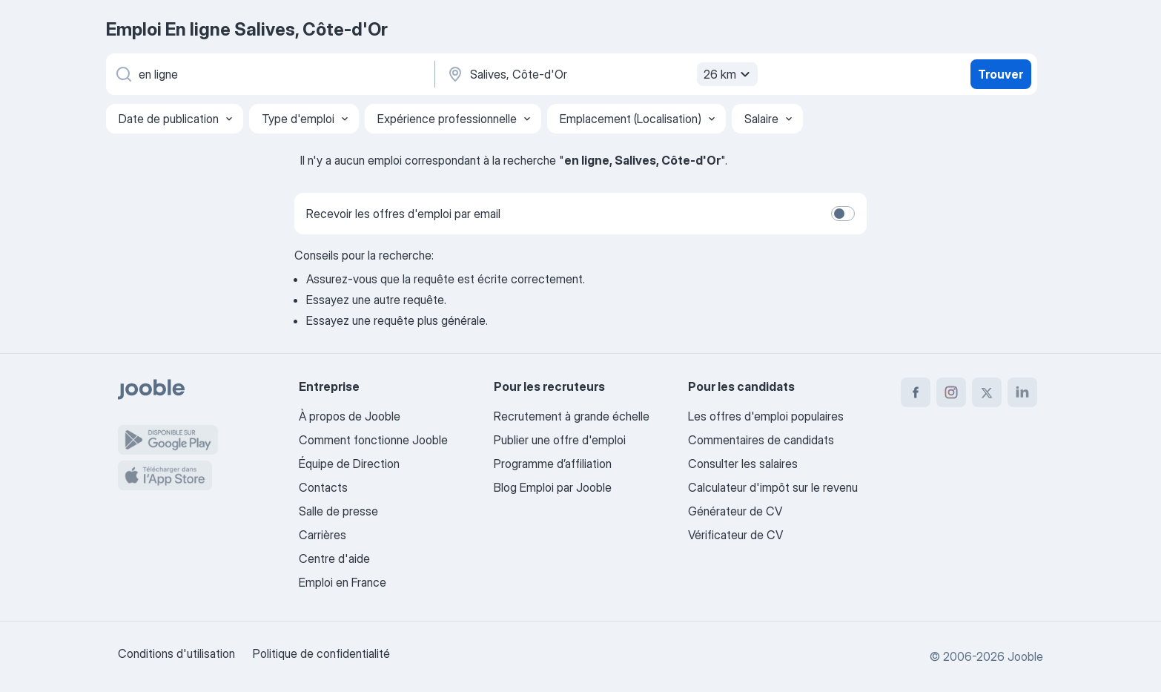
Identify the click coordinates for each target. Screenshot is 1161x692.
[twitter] (987, 392)
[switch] (843, 213)
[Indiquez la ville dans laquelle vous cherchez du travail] (600, 74)
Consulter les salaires (743, 463)
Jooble (1025, 656)
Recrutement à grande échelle (571, 416)
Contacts (323, 487)
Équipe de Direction (349, 463)
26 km (729, 74)
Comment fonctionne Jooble (373, 439)
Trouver (1000, 74)
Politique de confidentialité (321, 653)
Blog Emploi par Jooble (553, 487)
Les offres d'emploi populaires (766, 416)
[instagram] (951, 392)
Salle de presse (338, 511)
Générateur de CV (735, 511)
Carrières (322, 534)
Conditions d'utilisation (176, 653)
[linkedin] (1022, 392)
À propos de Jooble (349, 416)
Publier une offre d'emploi (560, 439)
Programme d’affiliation (553, 463)
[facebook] (915, 392)
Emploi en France (342, 582)
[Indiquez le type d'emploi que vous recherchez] (269, 74)
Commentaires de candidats (761, 439)
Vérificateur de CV (735, 534)
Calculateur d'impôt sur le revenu (773, 487)
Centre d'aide (334, 558)
